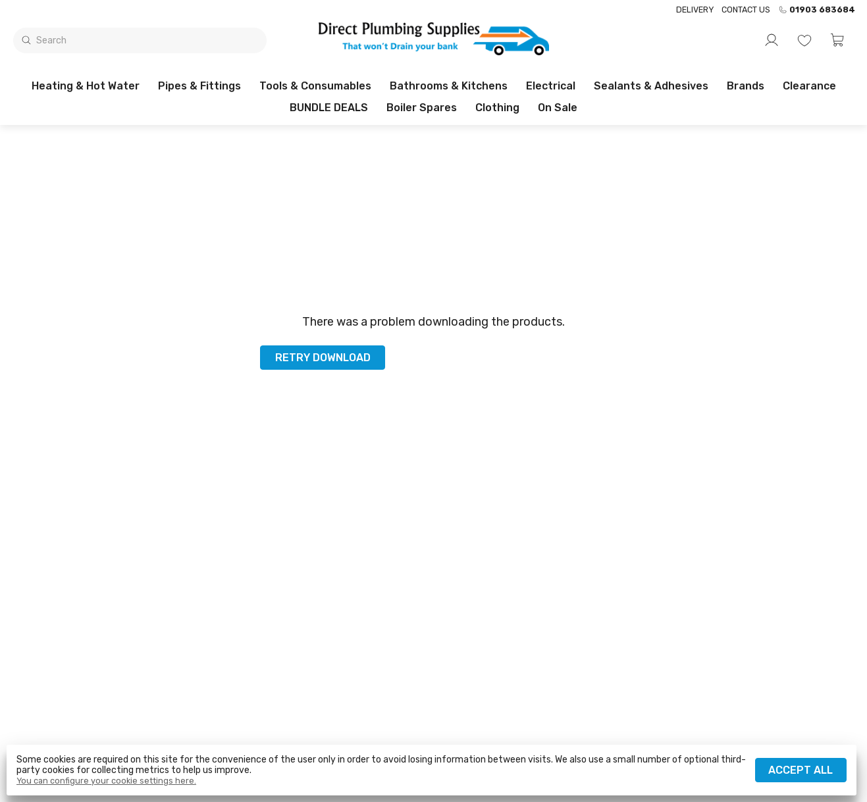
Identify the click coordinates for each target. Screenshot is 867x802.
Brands (745, 86)
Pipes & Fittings (199, 86)
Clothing (497, 107)
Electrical (550, 86)
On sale (557, 107)
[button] (837, 40)
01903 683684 (816, 9)
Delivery (695, 9)
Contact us (746, 9)
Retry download (323, 357)
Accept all (800, 770)
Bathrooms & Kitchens (449, 86)
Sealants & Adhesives (651, 86)
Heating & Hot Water (86, 86)
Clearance (809, 86)
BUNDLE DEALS (329, 107)
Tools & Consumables (315, 86)
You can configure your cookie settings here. (106, 781)
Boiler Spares (421, 107)
